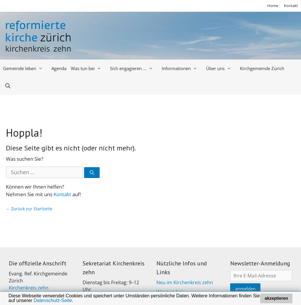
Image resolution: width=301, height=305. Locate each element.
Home (272, 5)
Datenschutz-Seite (53, 300)
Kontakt (291, 5)
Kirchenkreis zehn (29, 287)
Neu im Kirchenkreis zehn (184, 282)
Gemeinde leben (25, 68)
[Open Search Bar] (8, 86)
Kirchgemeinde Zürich (262, 68)
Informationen (182, 68)
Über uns (220, 68)
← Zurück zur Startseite (29, 208)
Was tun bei (88, 68)
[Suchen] (92, 172)
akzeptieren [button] (276, 298)
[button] (75, 301)
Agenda (58, 68)
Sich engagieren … (133, 68)
